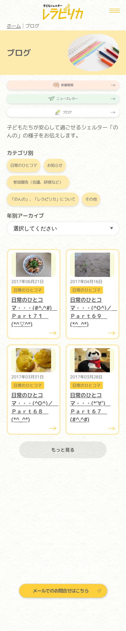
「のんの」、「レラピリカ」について (42, 199)
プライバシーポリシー (63, 621)
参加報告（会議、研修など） (38, 182)
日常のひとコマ (23, 165)
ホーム (14, 26)
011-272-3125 (67, 568)
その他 (91, 199)
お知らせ (54, 165)
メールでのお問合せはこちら (60, 590)
